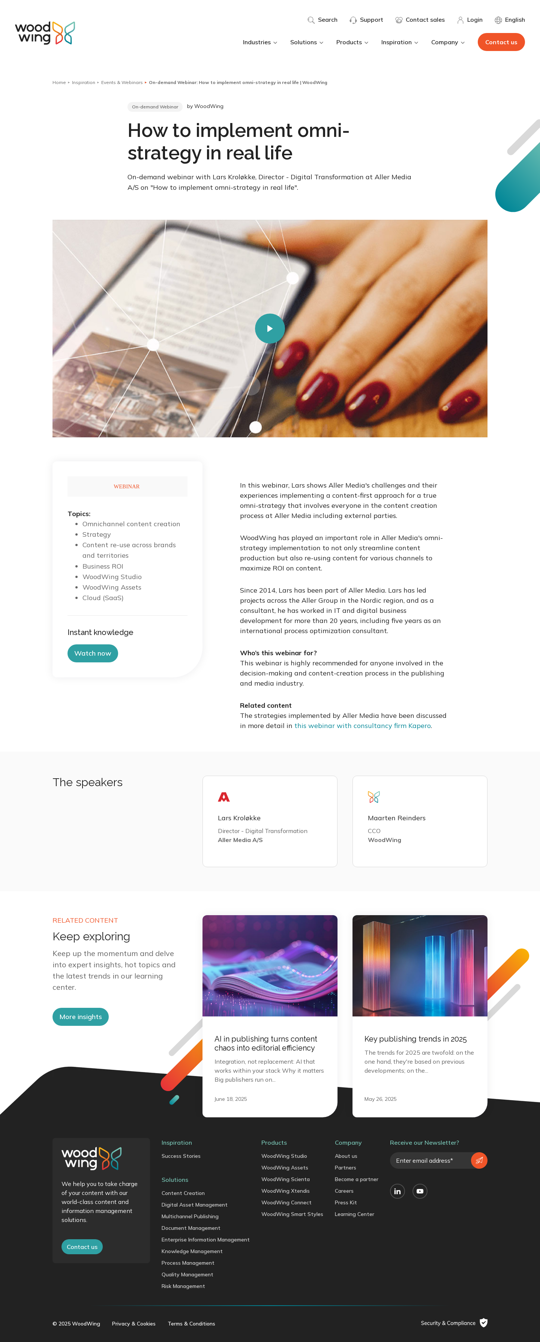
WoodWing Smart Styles (292, 1214)
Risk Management (183, 1286)
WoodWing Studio (284, 1156)
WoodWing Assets (284, 1167)
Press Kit (346, 1202)
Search (323, 20)
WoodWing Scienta (285, 1179)
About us (346, 1156)
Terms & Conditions (191, 1323)
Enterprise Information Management (206, 1239)
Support (366, 20)
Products (352, 42)
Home (59, 82)
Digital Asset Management (195, 1204)
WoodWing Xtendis (285, 1190)
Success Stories (181, 1156)
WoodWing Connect (286, 1202)
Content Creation (183, 1193)
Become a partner (356, 1179)
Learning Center (354, 1214)
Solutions (307, 42)
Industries (260, 42)
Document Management (191, 1228)
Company (448, 42)
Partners (345, 1167)
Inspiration (400, 42)
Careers (344, 1190)
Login (470, 20)
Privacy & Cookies (134, 1323)
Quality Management (187, 1274)
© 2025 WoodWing (76, 1323)
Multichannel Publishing (190, 1216)
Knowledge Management (192, 1251)
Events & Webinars (122, 82)
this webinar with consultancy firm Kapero (362, 725)
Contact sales (420, 20)
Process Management (188, 1262)
